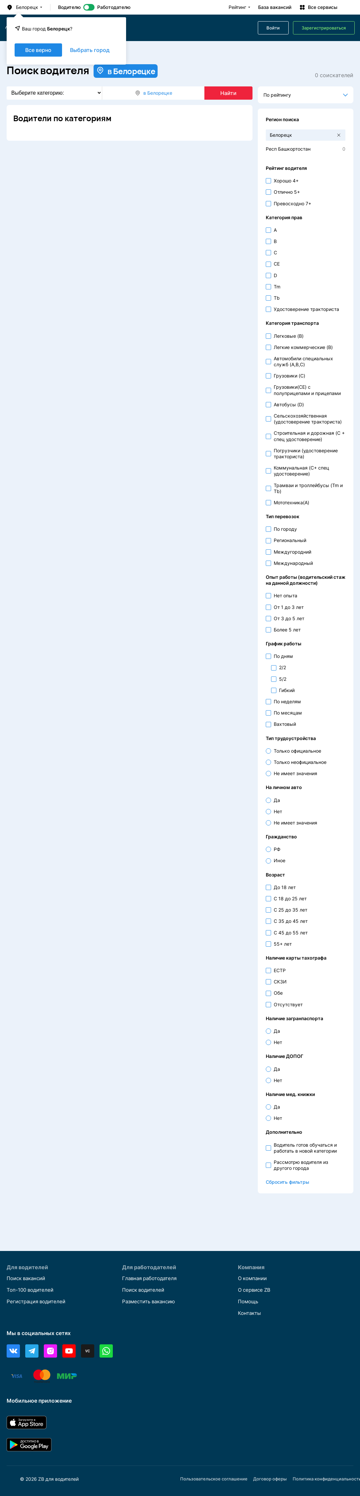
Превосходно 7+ (292, 203)
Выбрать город (89, 50)
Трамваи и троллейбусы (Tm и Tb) (308, 488)
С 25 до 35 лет (290, 910)
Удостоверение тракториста (306, 309)
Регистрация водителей (38, 1301)
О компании (253, 1277)
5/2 (282, 679)
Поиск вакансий (28, 1277)
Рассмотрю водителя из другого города (301, 1165)
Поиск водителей (145, 1289)
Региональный (290, 540)
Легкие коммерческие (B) (303, 347)
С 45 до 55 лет (291, 932)
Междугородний (292, 552)
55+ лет (283, 944)
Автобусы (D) (289, 404)
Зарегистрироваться (324, 27)
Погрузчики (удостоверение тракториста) (306, 453)
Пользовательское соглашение (215, 1479)
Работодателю (113, 7)
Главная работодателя (151, 1277)
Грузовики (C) (289, 375)
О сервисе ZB (255, 1289)
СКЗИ (280, 981)
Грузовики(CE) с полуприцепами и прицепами (307, 390)
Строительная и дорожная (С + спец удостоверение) (309, 436)
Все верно (38, 50)
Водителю (69, 7)
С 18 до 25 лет (290, 898)
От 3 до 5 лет (289, 618)
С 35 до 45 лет (291, 921)
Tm (277, 286)
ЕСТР (280, 970)
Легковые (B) (289, 336)
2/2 (282, 667)
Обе (278, 993)
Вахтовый (285, 724)
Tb (277, 298)
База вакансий (274, 7)
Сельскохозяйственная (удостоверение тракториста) (308, 418)
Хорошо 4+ (286, 180)
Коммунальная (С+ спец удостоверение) (301, 470)
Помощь (249, 1301)
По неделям (287, 701)
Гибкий (287, 690)
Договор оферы (274, 1479)
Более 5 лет (287, 629)
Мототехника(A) (291, 502)
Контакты (250, 1313)
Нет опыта (285, 595)
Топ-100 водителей (32, 1289)
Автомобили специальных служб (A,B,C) (303, 361)
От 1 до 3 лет (289, 607)
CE (277, 264)
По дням (283, 656)
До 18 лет (285, 887)
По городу (285, 529)
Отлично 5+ (287, 192)
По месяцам (288, 713)
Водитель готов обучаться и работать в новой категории (305, 1148)
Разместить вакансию (151, 1301)
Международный (293, 563)
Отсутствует (288, 1004)
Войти (273, 27)
